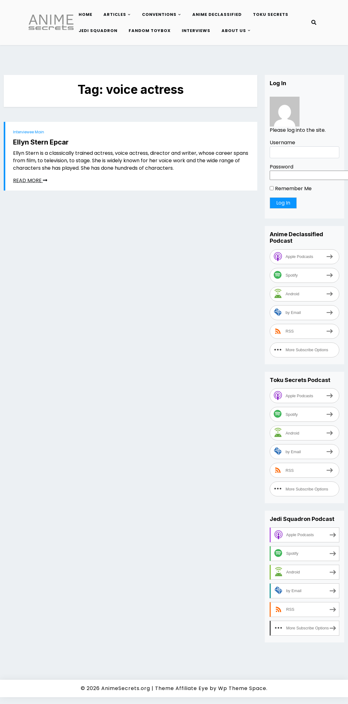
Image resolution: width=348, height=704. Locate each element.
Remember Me (291, 188)
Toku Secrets (270, 14)
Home (85, 14)
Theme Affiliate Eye (181, 688)
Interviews (196, 31)
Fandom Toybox (150, 31)
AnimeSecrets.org (125, 688)
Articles (114, 14)
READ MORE (30, 180)
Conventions (159, 14)
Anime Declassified (217, 14)
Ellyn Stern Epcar (41, 142)
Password (281, 166)
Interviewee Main (28, 132)
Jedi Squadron (98, 31)
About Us (234, 31)
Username (282, 142)
